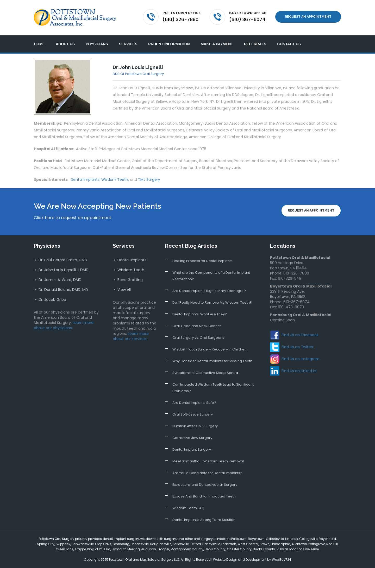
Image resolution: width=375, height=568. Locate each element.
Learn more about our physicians (63, 325)
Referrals (255, 44)
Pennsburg (121, 544)
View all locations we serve (298, 549)
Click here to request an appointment (72, 218)
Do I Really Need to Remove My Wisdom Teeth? (212, 302)
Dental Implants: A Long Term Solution (203, 519)
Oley (98, 544)
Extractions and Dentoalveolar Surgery (204, 484)
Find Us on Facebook (300, 334)
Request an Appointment (308, 16)
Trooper (163, 549)
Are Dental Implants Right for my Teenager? (209, 290)
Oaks (107, 544)
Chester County (239, 549)
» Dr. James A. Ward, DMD (58, 279)
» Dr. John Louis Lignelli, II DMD (61, 269)
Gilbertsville (275, 539)
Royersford (327, 539)
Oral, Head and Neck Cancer (196, 325)
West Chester (248, 544)
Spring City (45, 544)
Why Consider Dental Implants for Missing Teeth (212, 361)
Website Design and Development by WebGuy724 (252, 559)
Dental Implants (85, 179)
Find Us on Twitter (298, 346)
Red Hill (332, 544)
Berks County (215, 549)
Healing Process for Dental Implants (202, 260)
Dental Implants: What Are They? (199, 314)
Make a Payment (217, 44)
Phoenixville (140, 544)
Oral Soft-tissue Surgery (192, 414)
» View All (122, 289)
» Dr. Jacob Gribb (50, 299)
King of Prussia (98, 549)
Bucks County (264, 549)
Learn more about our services (131, 336)
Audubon (148, 549)
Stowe (264, 544)
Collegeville (308, 539)
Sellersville (181, 544)
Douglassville (160, 544)
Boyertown (256, 539)
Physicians (97, 44)
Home (39, 44)
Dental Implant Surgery (191, 449)
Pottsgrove (316, 544)
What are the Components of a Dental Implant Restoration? (211, 276)
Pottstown (239, 539)
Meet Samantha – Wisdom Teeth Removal (208, 461)
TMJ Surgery (149, 179)
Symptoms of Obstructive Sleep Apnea (205, 372)
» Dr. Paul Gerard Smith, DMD (60, 260)
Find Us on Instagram (301, 358)
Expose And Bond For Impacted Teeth (204, 496)
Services (128, 44)
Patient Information (169, 44)
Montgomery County (187, 549)
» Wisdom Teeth (128, 269)
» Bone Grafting (128, 279)
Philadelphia (280, 544)
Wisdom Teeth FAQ (188, 508)
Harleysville (211, 544)
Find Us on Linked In (299, 370)
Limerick (291, 539)
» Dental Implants (129, 260)
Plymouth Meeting (126, 549)
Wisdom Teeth (114, 179)
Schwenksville (83, 544)
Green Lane (64, 549)
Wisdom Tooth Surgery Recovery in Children (209, 349)
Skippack (63, 544)
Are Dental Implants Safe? (194, 402)
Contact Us (289, 44)
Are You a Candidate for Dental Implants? (207, 472)
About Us (65, 44)
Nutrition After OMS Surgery (195, 426)
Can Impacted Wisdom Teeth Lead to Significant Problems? (213, 387)
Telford (195, 544)
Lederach (228, 544)
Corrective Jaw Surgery (192, 437)
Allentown (299, 544)
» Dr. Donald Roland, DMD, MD (61, 289)
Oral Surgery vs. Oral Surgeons (198, 337)
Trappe (80, 549)
